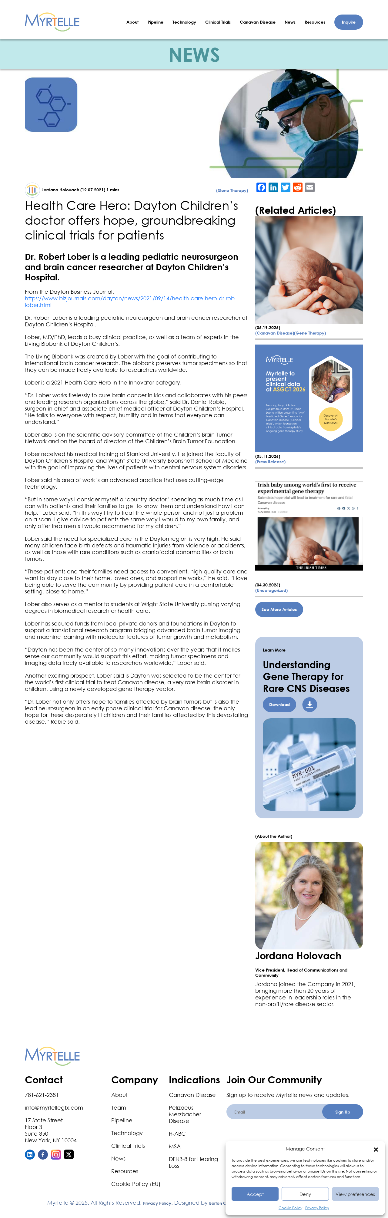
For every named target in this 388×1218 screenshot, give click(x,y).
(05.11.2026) (267, 456)
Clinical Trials (218, 22)
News (290, 22)
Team (118, 1107)
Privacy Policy (317, 1208)
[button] (376, 1149)
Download (279, 704)
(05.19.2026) (267, 327)
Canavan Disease (258, 22)
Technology (184, 22)
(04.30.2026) (267, 584)
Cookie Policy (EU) (136, 1183)
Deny (305, 1194)
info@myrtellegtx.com (54, 1107)
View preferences (355, 1194)
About (132, 22)
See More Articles (279, 609)
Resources (315, 22)
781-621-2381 (42, 1094)
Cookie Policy (290, 1208)
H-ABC (177, 1133)
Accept (255, 1194)
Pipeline (155, 22)
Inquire (349, 22)
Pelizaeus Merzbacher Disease (185, 1114)
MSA (175, 1146)
